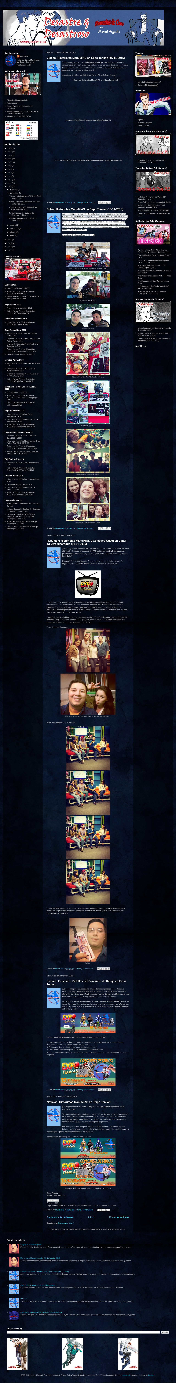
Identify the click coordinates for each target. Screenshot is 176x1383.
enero (12, 235)
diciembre (14, 190)
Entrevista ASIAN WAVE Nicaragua (21, 354)
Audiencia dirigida (145, 123)
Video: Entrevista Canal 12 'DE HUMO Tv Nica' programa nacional (23, 298)
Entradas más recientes (60, 1217)
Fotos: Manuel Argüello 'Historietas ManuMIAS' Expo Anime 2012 (21, 312)
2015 (10, 186)
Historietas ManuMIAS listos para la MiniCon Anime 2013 (21, 370)
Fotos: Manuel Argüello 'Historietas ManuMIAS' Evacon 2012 (21, 292)
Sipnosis (141, 120)
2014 (10, 240)
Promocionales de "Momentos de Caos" (153, 210)
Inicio (91, 1217)
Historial (23, 1299)
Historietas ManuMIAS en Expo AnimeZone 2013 (19, 415)
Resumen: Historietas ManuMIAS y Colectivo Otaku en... (23, 208)
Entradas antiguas (119, 1217)
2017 (10, 180)
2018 (10, 176)
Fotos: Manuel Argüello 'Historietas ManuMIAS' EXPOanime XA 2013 (21, 469)
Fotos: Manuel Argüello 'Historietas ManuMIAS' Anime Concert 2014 (21, 494)
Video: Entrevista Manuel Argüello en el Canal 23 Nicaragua (22, 112)
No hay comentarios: (85, 202)
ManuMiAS (24, 56)
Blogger (151, 1375)
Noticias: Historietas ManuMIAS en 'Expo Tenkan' (79, 1102)
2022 (10, 162)
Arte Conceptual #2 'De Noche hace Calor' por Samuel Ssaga (152, 292)
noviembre (14, 193)
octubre (13, 225)
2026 (10, 148)
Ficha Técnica (143, 126)
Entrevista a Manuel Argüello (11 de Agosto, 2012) (40, 1258)
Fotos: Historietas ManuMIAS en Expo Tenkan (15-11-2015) (85, 209)
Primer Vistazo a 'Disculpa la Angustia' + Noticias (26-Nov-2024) (154, 334)
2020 (10, 169)
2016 (10, 183)
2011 (10, 250)
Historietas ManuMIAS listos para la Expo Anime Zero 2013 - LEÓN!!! (23, 442)
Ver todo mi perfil (24, 65)
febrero (13, 232)
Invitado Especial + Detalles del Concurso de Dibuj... (21, 214)
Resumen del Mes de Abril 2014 (19, 484)
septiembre (14, 229)
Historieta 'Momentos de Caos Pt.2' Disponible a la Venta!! (152, 198)
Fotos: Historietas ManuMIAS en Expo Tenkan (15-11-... (24, 203)
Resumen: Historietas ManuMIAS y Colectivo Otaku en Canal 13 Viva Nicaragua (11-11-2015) (86, 542)
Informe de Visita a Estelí (17, 392)
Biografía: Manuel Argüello (17, 100)
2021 (10, 166)
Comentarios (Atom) (66, 1223)
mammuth (126, 1375)
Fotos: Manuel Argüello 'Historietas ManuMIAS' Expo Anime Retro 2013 (21, 350)
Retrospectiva (12, 103)
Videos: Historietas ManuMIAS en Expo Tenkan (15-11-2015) (86, 57)
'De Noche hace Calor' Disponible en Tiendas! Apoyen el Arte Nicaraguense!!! (154, 251)
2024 (10, 155)
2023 (10, 159)
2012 (10, 247)
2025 (10, 152)
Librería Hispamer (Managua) (149, 82)
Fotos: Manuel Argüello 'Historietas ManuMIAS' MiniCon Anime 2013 (21, 380)
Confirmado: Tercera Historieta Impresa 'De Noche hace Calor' (153, 261)
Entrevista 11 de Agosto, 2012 (19, 116)
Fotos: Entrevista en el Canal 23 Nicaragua (37, 1285)
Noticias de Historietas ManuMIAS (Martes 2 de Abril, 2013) (151, 206)
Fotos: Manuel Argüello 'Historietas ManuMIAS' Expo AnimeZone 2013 (21, 425)
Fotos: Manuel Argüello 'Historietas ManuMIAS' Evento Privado (21, 323)
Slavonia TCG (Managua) (148, 85)
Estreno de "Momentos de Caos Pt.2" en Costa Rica (41, 1312)
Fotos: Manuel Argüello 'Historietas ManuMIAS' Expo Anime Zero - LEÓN (22, 447)
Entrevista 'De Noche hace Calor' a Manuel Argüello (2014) (151, 267)
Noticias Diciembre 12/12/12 (18, 288)
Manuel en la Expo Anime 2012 (19, 308)
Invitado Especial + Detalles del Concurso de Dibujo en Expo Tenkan (23, 510)
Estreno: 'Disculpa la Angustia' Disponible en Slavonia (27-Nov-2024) (154, 339)
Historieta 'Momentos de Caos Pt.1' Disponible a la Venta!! (152, 161)
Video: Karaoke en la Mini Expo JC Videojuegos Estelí (21, 404)
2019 (10, 173)
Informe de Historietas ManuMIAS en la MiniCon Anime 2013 (22, 375)
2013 (10, 243)
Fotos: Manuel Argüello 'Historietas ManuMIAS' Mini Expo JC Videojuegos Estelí (22, 397)
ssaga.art (88, 216)
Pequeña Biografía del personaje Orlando (154, 202)
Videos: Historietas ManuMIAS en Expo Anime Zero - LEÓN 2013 (22, 452)
